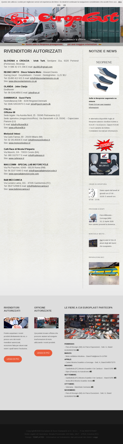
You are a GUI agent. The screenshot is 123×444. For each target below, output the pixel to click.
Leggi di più (13, 359)
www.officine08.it (17, 127)
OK (64, 5)
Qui (65, 44)
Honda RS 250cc (97, 173)
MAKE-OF (33, 39)
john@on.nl (33, 92)
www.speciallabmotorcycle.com (24, 174)
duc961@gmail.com (42, 67)
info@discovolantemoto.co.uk (44, 78)
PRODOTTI (48, 39)
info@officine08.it (19, 124)
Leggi (95, 437)
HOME (21, 39)
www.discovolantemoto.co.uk (23, 81)
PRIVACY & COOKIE (76, 39)
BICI (60, 39)
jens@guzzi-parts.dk (41, 104)
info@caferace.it (36, 155)
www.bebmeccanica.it (19, 189)
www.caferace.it (16, 158)
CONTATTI (96, 39)
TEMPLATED (38, 437)
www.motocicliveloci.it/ (19, 143)
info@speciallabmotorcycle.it (43, 170)
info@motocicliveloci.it (39, 140)
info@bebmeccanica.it (38, 186)
